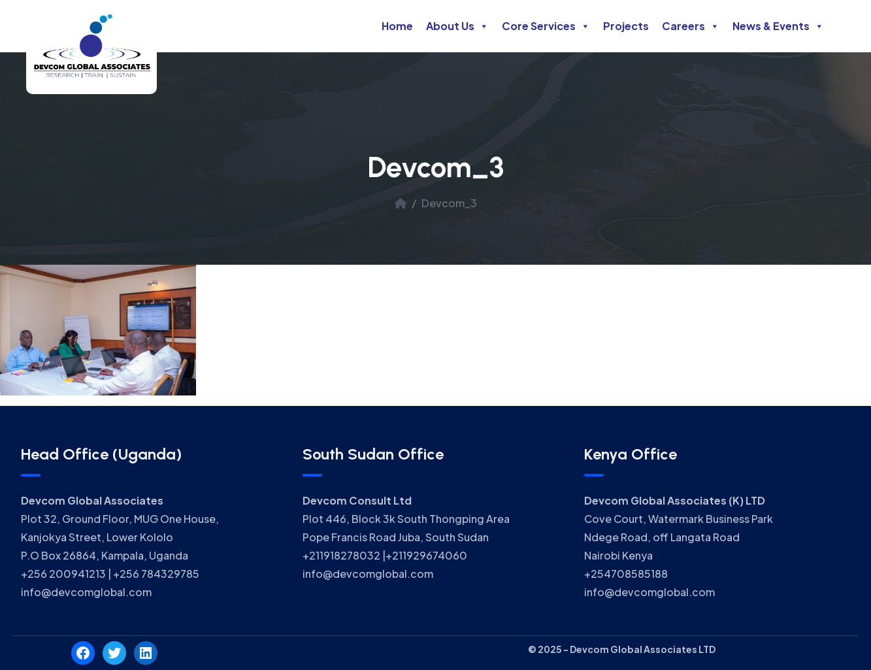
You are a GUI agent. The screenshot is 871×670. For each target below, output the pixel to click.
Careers (690, 26)
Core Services (546, 26)
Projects (626, 26)
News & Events (778, 26)
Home (397, 26)
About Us (457, 26)
